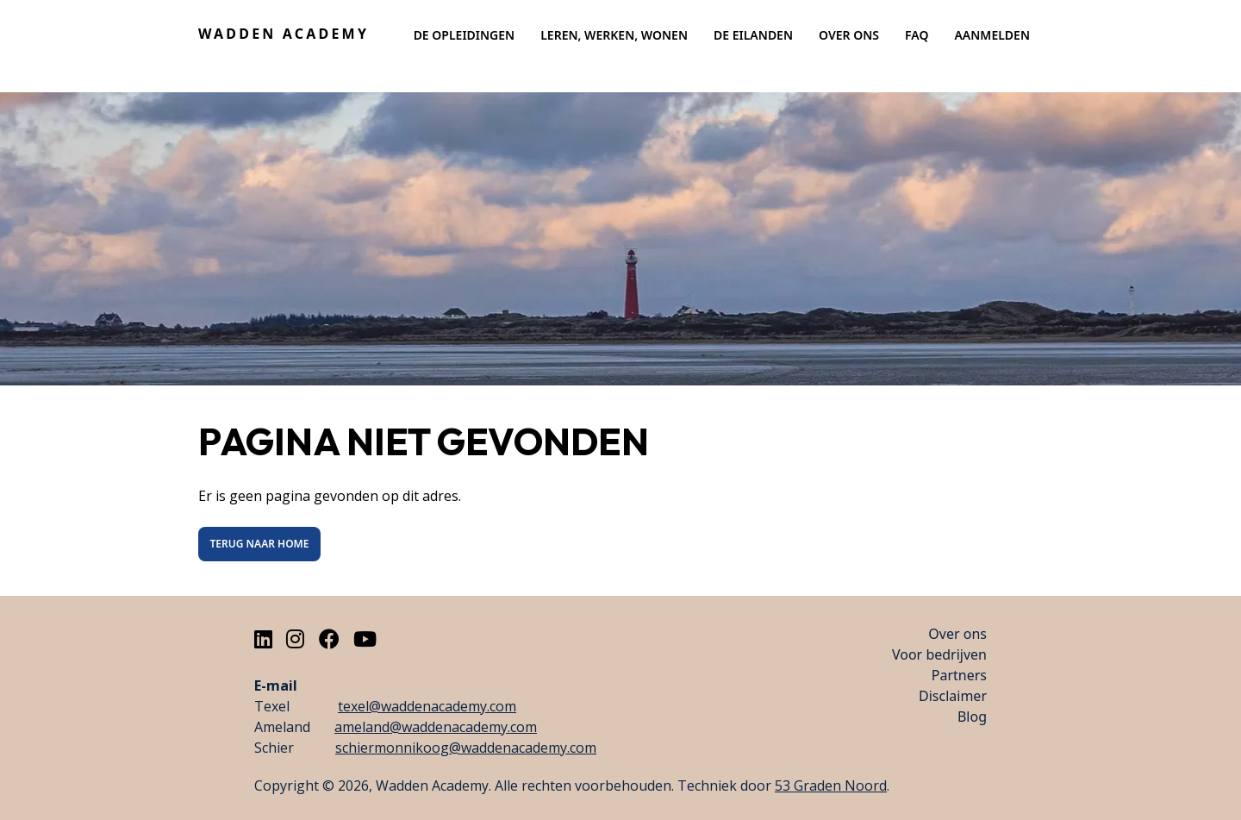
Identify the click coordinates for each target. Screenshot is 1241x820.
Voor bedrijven (939, 654)
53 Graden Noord (831, 785)
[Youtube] (365, 638)
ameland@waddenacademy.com (435, 726)
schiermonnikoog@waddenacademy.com (465, 747)
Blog (972, 716)
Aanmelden (992, 35)
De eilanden (753, 35)
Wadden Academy (283, 33)
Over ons (849, 35)
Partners (959, 675)
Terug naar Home (259, 543)
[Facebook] (329, 638)
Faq (916, 35)
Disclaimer (953, 695)
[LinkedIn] (263, 638)
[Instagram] (295, 638)
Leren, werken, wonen (614, 35)
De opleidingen (464, 35)
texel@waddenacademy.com (427, 706)
